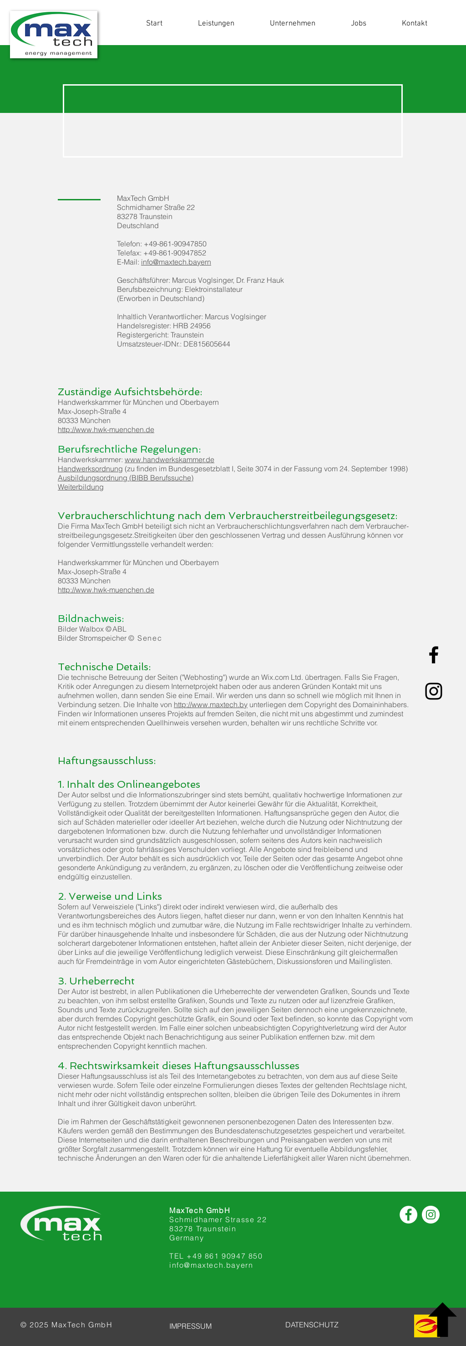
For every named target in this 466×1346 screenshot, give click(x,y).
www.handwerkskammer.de (169, 459)
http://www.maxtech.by (211, 704)
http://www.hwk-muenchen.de (106, 429)
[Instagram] (431, 1215)
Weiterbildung (81, 486)
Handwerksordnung (90, 468)
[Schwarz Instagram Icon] (433, 691)
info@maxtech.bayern (176, 261)
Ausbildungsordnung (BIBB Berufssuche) (125, 477)
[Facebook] (408, 1215)
